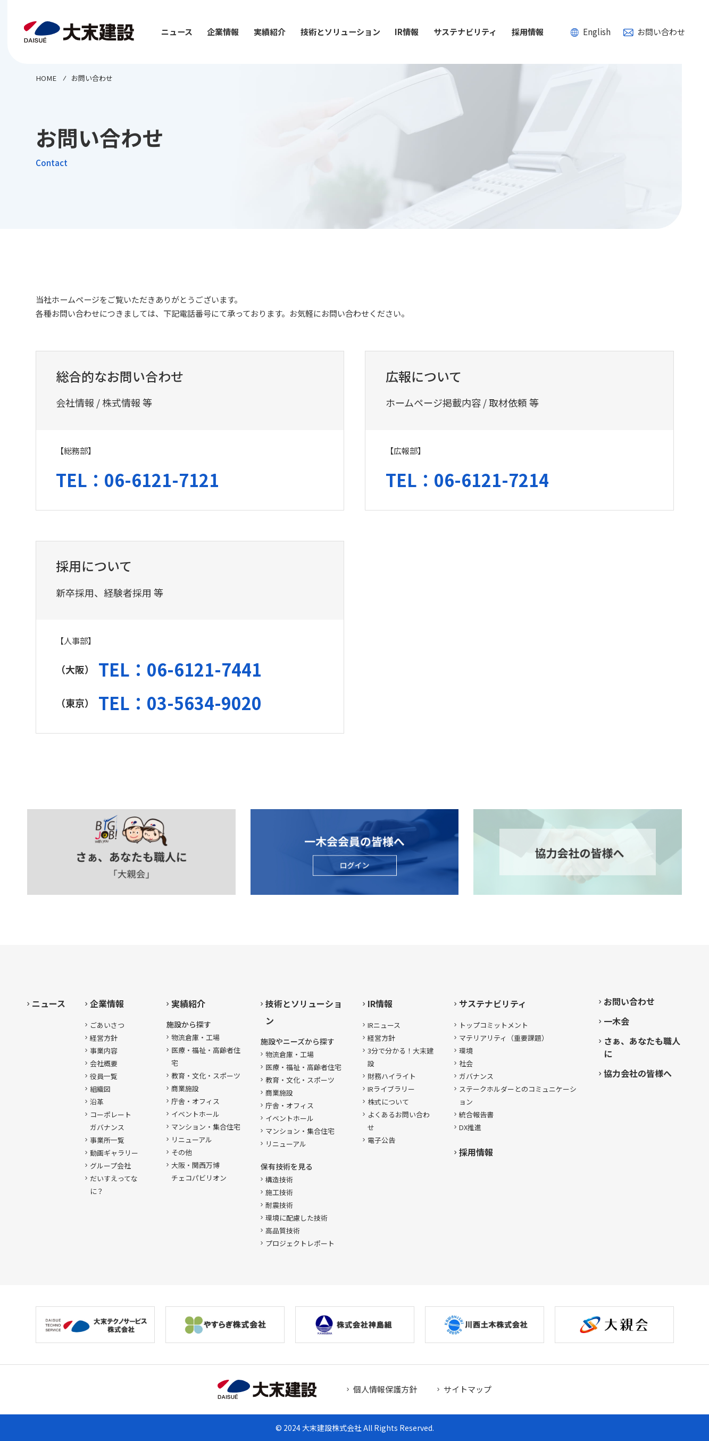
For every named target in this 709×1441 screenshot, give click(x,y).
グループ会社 (110, 1165)
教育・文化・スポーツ (205, 1076)
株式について (388, 1102)
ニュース (177, 31)
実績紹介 (188, 1003)
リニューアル (191, 1139)
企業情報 (107, 1003)
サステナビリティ (493, 1003)
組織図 (100, 1089)
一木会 (616, 1021)
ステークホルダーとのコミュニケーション (518, 1095)
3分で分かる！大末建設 (400, 1056)
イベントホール (195, 1114)
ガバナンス (476, 1076)
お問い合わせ (654, 31)
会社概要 (104, 1063)
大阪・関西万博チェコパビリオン (199, 1171)
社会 (466, 1063)
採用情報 (528, 31)
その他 (181, 1152)
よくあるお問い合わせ (399, 1120)
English (591, 31)
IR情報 (380, 1003)
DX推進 (470, 1127)
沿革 (97, 1102)
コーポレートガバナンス (110, 1120)
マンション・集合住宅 (205, 1127)
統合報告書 (476, 1114)
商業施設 (185, 1088)
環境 (466, 1050)
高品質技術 (282, 1230)
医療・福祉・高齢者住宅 (205, 1056)
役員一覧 (104, 1076)
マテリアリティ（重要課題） (503, 1038)
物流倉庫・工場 (195, 1037)
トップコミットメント (493, 1025)
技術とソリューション (303, 1012)
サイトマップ (467, 1389)
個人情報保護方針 (385, 1389)
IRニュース (384, 1025)
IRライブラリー (391, 1089)
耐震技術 (279, 1205)
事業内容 (104, 1050)
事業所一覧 (107, 1140)
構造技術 (279, 1179)
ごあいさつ (107, 1025)
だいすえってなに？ (114, 1184)
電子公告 (381, 1140)
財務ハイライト (392, 1076)
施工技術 (279, 1192)
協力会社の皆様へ (638, 1073)
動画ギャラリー (114, 1153)
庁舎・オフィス (195, 1101)
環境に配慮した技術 (296, 1218)
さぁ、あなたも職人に (642, 1047)
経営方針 (104, 1038)
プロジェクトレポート (300, 1243)
